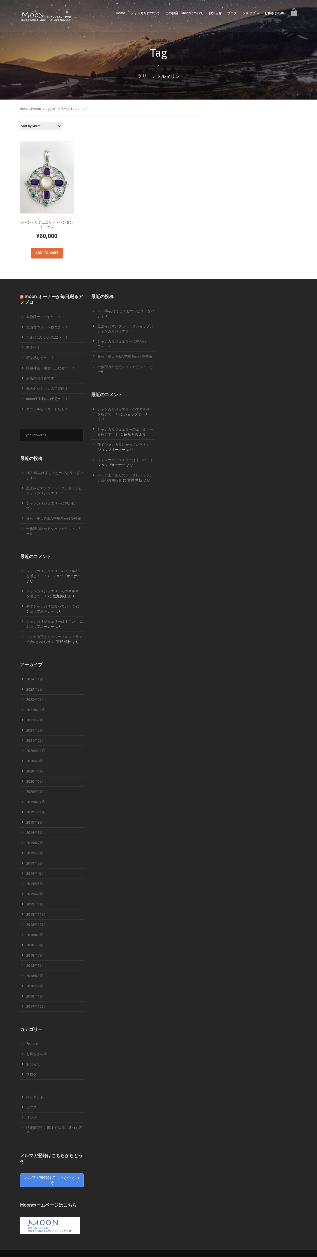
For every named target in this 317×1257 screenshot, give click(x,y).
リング (31, 1118)
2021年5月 (34, 730)
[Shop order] (41, 126)
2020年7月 (34, 771)
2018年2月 (34, 986)
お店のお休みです (40, 378)
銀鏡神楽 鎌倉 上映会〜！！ (50, 368)
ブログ (232, 13)
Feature (32, 1044)
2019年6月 (34, 853)
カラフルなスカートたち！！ (49, 409)
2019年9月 (34, 822)
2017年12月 (35, 1006)
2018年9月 (34, 935)
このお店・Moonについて (184, 13)
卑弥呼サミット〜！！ (43, 317)
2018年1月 (34, 996)
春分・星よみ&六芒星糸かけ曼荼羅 (53, 518)
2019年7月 (34, 843)
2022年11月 (35, 710)
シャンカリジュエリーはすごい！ (52, 622)
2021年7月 (34, 720)
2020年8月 (34, 761)
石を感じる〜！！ (40, 358)
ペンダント (35, 1097)
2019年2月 (34, 894)
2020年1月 (34, 792)
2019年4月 (34, 874)
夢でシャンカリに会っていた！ (50, 606)
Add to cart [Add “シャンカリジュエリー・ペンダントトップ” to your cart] (46, 253)
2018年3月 (34, 976)
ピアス (31, 1107)
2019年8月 (34, 833)
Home (120, 13)
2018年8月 (34, 945)
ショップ (248, 13)
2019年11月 (35, 812)
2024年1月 (34, 679)
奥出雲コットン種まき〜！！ (49, 327)
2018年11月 (35, 914)
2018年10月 (35, 925)
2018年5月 (34, 966)
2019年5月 (34, 863)
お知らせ (215, 13)
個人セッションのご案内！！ (49, 388)
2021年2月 (34, 741)
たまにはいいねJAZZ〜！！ (47, 337)
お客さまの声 (274, 13)
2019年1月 (34, 904)
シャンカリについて (145, 13)
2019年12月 (35, 802)
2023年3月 (34, 689)
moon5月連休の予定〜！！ (47, 399)
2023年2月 (34, 700)
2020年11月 (35, 751)
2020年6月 (34, 781)
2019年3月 (34, 884)
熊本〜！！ (35, 348)
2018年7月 (34, 955)
